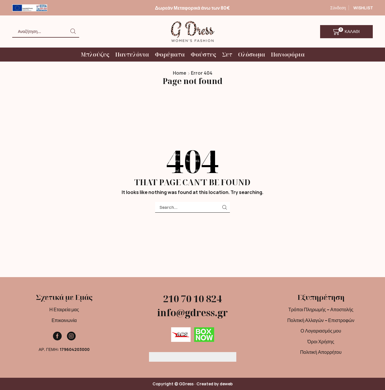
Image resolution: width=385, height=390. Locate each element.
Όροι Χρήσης (321, 341)
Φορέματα (170, 54)
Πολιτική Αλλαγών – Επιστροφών (320, 320)
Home (179, 73)
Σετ (227, 54)
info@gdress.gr (192, 312)
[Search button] (73, 31)
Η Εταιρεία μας (64, 309)
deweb (226, 383)
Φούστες (203, 54)
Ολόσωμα (251, 54)
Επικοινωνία (64, 320)
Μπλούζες (95, 54)
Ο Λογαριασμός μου (321, 331)
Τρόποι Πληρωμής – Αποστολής (321, 309)
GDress (186, 383)
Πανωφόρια (288, 54)
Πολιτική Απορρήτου (320, 352)
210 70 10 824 (192, 298)
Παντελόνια (132, 54)
